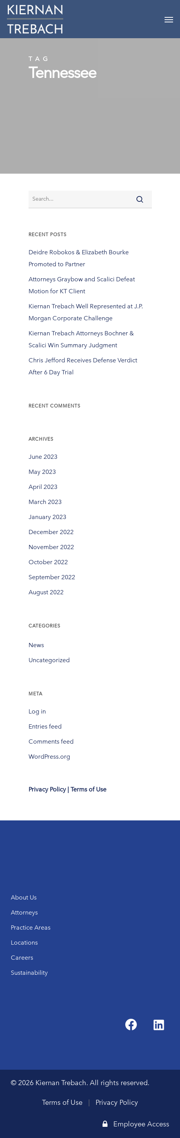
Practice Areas (30, 927)
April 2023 (43, 486)
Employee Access (136, 1124)
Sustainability (29, 972)
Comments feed (51, 741)
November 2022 (51, 547)
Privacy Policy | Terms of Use (67, 789)
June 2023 (43, 456)
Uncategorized (49, 660)
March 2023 (45, 502)
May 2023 (42, 471)
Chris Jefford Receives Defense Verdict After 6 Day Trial (83, 366)
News (36, 645)
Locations (24, 942)
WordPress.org (49, 756)
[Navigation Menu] (169, 19)
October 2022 (48, 562)
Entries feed (45, 726)
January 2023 (47, 517)
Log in (37, 711)
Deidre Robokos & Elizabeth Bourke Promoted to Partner (79, 258)
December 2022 (51, 532)
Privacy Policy (117, 1102)
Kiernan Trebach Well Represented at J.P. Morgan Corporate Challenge (86, 312)
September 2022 (52, 577)
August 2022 (46, 592)
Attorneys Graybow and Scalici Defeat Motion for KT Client (82, 285)
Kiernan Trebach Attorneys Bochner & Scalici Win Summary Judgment (81, 339)
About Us (24, 897)
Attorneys (24, 912)
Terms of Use (62, 1102)
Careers (22, 957)
